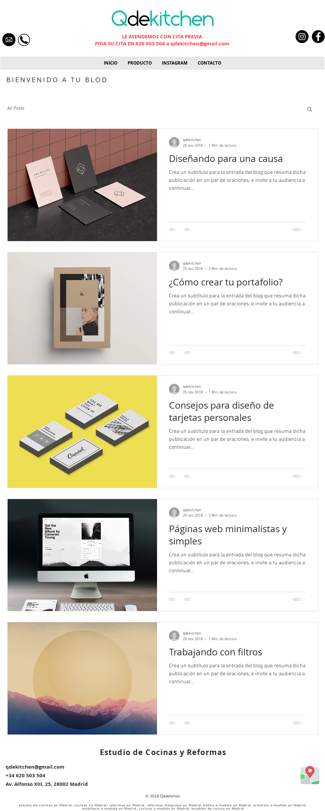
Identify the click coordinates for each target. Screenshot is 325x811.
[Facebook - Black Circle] (318, 36)
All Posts (15, 108)
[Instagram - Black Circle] (302, 36)
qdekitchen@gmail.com (200, 43)
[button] (139, 63)
